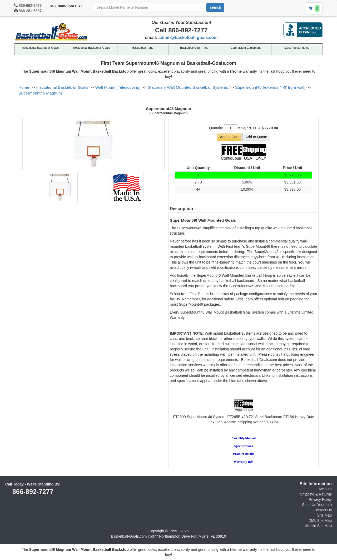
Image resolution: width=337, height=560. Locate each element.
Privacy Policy (320, 499)
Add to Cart (229, 137)
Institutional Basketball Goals (40, 47)
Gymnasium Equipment (245, 47)
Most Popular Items (296, 47)
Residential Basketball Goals (91, 47)
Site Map (324, 515)
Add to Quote (256, 137)
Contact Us (323, 510)
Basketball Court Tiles (194, 47)
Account (325, 489)
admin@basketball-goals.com (187, 37)
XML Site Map (320, 520)
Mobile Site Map (318, 526)
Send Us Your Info (317, 505)
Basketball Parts (142, 47)
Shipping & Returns (316, 494)
